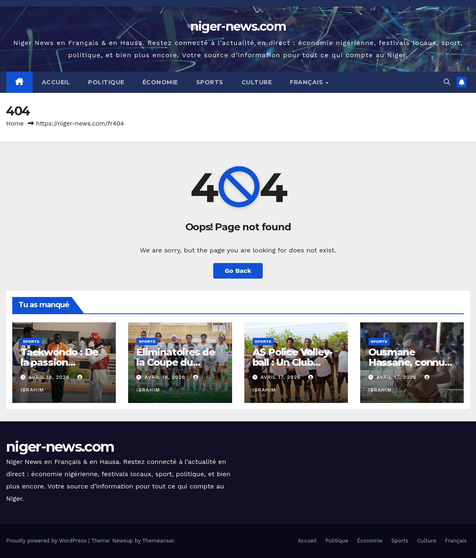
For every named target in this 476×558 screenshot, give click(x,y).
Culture (256, 82)
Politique (106, 82)
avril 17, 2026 (281, 377)
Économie (160, 82)
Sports (209, 82)
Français (307, 82)
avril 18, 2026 (50, 377)
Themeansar (158, 541)
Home (15, 123)
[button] (447, 82)
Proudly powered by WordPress (47, 541)
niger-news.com (238, 26)
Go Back (238, 270)
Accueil (56, 82)
